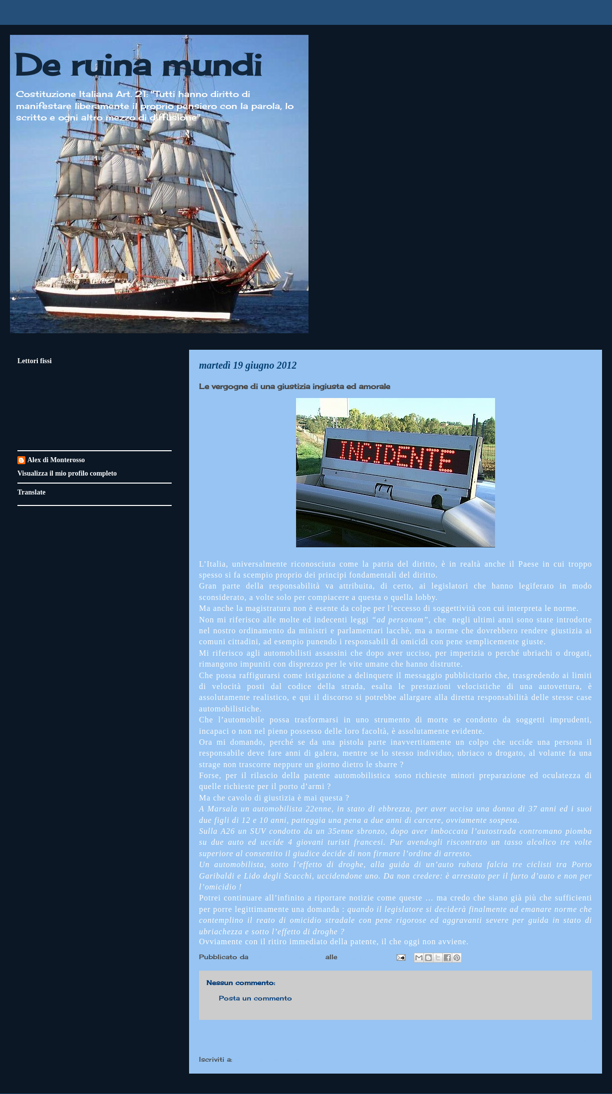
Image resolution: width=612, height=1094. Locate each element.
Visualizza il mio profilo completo (67, 473)
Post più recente (239, 1038)
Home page (395, 1038)
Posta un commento (255, 998)
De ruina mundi (138, 64)
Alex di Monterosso (56, 460)
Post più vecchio (552, 1038)
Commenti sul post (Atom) (283, 1059)
